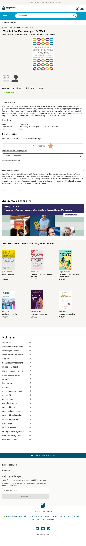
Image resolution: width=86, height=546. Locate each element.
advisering (16, 343)
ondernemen (16, 399)
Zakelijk (43, 470)
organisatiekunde (16, 403)
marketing (16, 387)
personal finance (16, 407)
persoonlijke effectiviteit (16, 415)
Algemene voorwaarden (33, 516)
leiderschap (16, 383)
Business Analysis (9, 314)
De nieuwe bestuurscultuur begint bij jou (69, 275)
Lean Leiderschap (53, 127)
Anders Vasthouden (67, 314)
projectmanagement (16, 419)
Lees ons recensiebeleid (11, 161)
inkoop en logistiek (16, 367)
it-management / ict (16, 375)
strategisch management (16, 431)
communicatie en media (16, 355)
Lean (44, 127)
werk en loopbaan (16, 439)
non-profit (16, 395)
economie (16, 359)
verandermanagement (16, 435)
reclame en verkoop (16, 427)
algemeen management (16, 347)
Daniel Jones (18, 28)
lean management (35, 127)
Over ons (50, 520)
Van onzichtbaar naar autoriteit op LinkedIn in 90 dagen (38, 210)
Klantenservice (43, 465)
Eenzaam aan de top (39, 314)
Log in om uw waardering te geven (14, 151)
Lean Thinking (8, 275)
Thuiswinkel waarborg (13, 516)
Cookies (62, 516)
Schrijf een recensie (13, 156)
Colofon (47, 516)
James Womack (7, 28)
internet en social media (16, 371)
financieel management (16, 363)
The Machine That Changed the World (42, 275)
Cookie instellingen (74, 516)
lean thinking (23, 127)
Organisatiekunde (10, 22)
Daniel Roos (28, 28)
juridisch (16, 379)
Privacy (54, 516)
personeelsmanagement (16, 411)
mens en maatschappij (16, 391)
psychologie (16, 423)
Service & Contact (38, 520)
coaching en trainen (16, 351)
